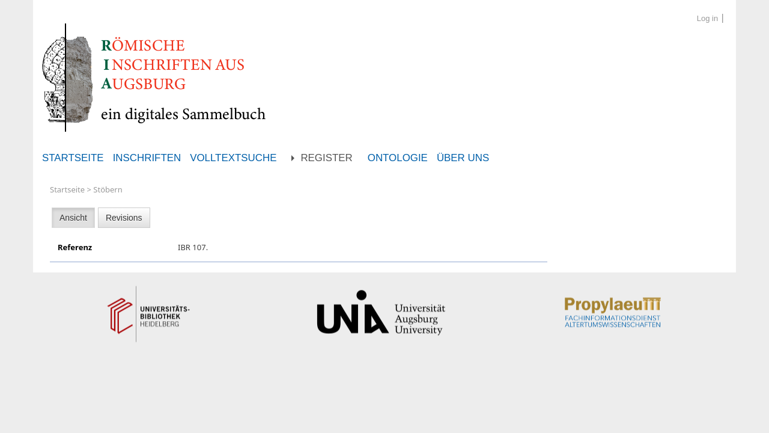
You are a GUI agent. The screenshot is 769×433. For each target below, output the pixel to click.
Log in (707, 18)
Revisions (124, 218)
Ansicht (73, 218)
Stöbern (107, 189)
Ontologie (398, 158)
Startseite (73, 158)
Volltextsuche (233, 158)
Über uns (463, 158)
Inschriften (147, 158)
